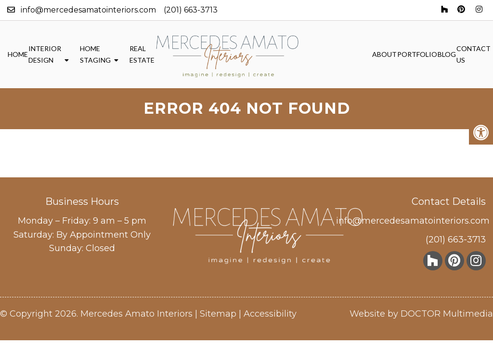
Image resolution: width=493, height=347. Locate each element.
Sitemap (218, 313)
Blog (447, 54)
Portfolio (417, 54)
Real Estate (142, 54)
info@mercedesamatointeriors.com (88, 9)
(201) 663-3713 (191, 9)
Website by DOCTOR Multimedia (421, 313)
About (384, 54)
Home (18, 54)
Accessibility (270, 313)
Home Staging (95, 54)
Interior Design (44, 54)
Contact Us (473, 54)
